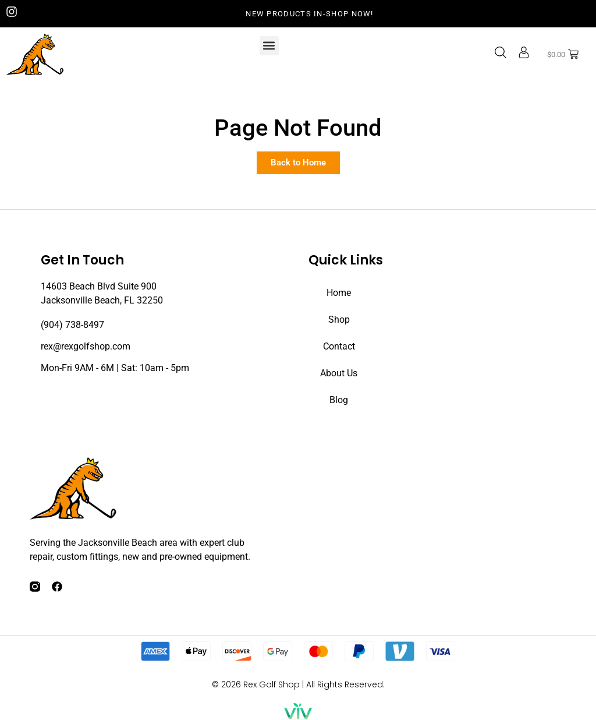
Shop (339, 319)
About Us (338, 373)
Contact (339, 346)
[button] (269, 45)
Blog (338, 399)
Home (339, 292)
